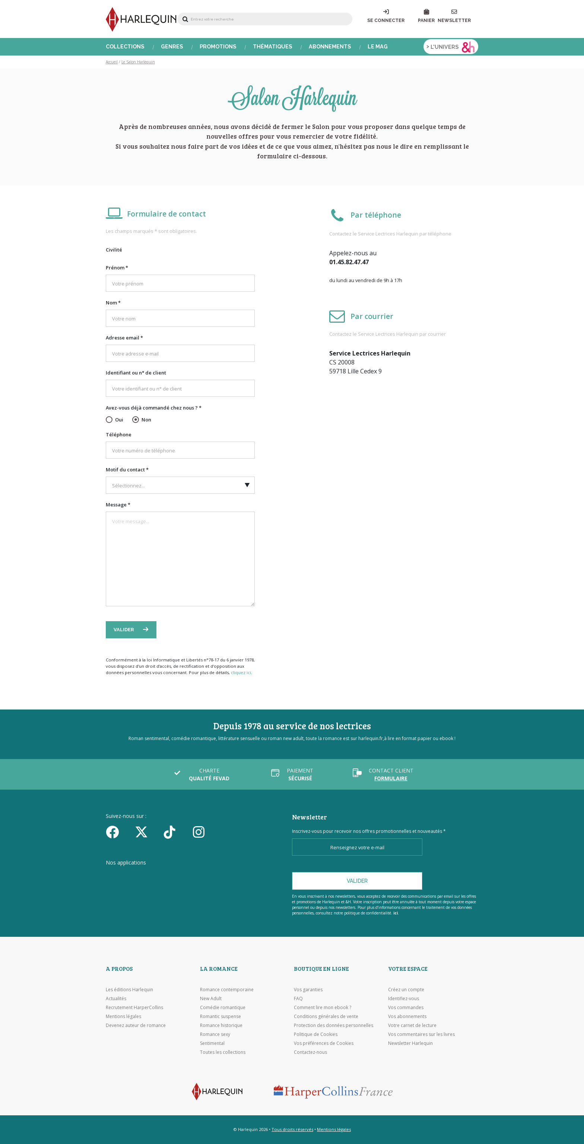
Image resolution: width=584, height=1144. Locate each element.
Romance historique (221, 1025)
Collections (125, 47)
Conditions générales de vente (326, 1016)
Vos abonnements (407, 1016)
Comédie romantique (222, 1007)
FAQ (298, 998)
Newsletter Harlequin (410, 1043)
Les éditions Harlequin (129, 989)
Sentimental (212, 1043)
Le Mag (378, 47)
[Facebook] (118, 832)
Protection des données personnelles (333, 1025)
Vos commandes (405, 1007)
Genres (172, 47)
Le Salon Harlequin (138, 61)
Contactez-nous (310, 1052)
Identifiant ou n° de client (136, 372)
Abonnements (330, 47)
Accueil (112, 61)
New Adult (211, 998)
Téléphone (118, 434)
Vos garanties (308, 989)
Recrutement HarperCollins (134, 1007)
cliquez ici (241, 672)
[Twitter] (147, 832)
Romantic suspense (220, 1016)
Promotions (218, 47)
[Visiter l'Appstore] (143, 877)
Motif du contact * (127, 469)
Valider (124, 629)
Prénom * (117, 267)
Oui (119, 419)
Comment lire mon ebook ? (322, 1007)
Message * (118, 504)
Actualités (116, 998)
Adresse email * (124, 337)
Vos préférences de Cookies (323, 1043)
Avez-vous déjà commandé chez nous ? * (153, 407)
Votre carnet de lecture (412, 1025)
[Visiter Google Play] (223, 877)
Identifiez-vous (403, 998)
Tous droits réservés (292, 1129)
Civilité (114, 249)
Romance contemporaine (227, 989)
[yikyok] (176, 832)
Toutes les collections (222, 1052)
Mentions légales (123, 1016)
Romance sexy (215, 1034)
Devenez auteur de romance (136, 1025)
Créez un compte (406, 989)
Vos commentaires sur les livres (421, 1034)
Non (146, 419)
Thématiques (272, 47)
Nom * (113, 302)
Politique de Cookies (315, 1034)
